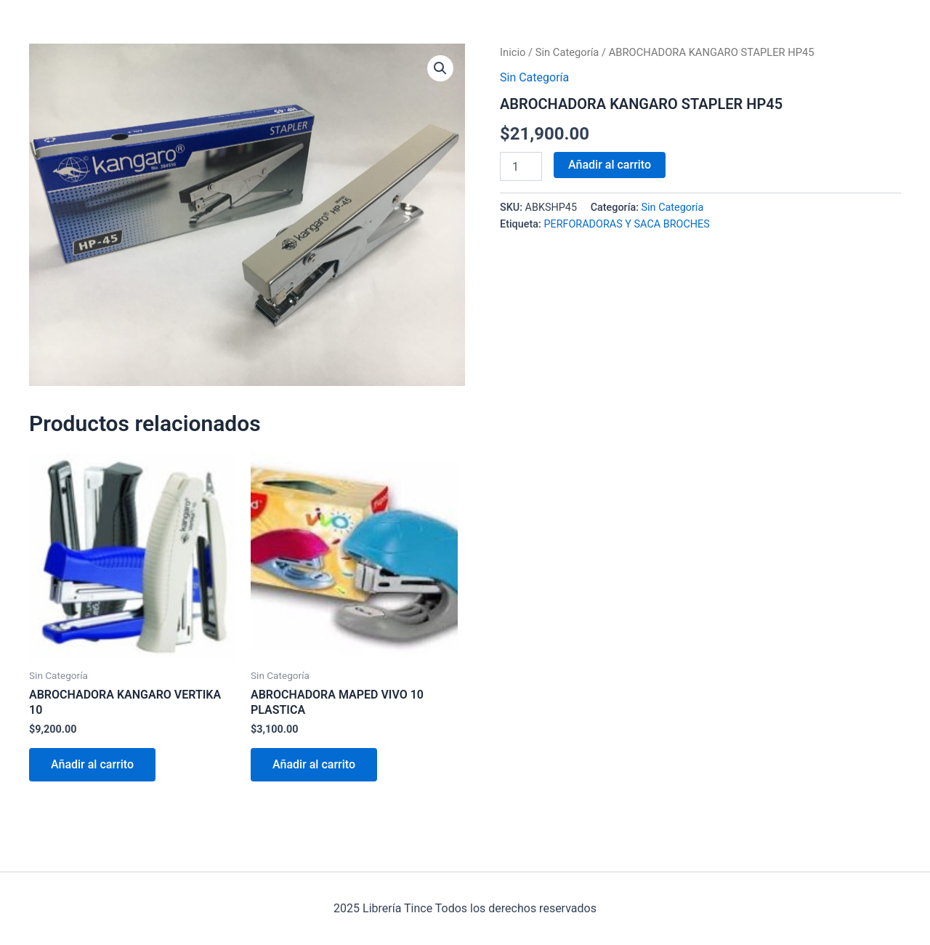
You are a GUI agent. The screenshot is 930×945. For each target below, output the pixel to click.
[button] (440, 68)
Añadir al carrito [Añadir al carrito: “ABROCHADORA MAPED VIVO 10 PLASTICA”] (313, 764)
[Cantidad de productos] (521, 166)
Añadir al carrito (609, 165)
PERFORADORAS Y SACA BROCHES (626, 224)
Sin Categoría (567, 52)
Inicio (512, 52)
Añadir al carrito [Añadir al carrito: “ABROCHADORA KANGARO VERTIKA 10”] (92, 764)
